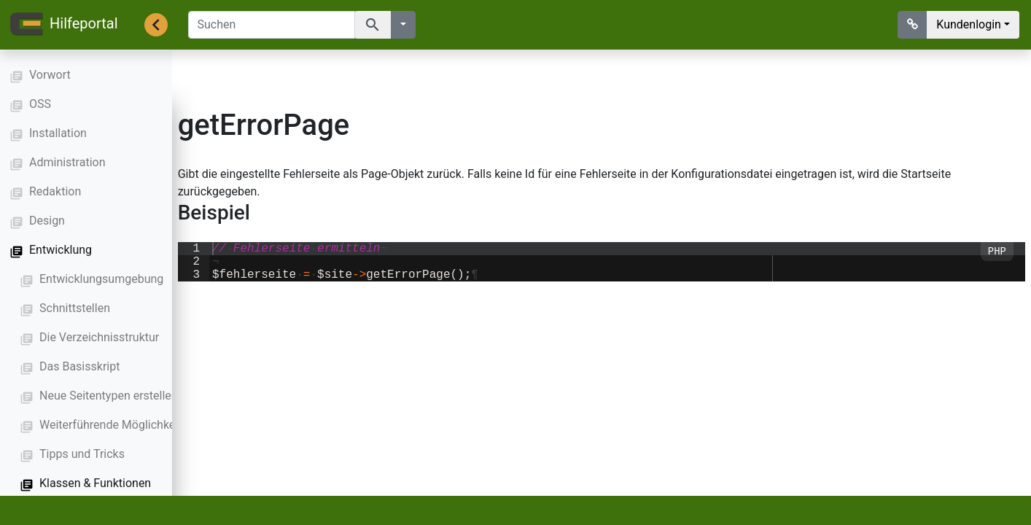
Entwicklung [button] (60, 250)
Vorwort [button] (50, 75)
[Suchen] (271, 25)
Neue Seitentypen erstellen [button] (108, 395)
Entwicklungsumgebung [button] (101, 279)
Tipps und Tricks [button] (82, 454)
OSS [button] (40, 104)
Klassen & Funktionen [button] (95, 483)
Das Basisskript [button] (79, 366)
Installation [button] (58, 133)
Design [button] (47, 221)
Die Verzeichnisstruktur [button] (99, 337)
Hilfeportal (63, 25)
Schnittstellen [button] (74, 308)
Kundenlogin (968, 24)
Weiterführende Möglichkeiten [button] (117, 425)
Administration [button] (67, 162)
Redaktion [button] (55, 191)
